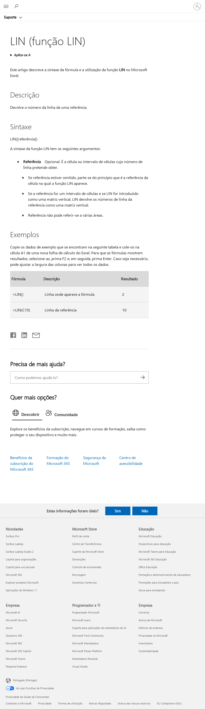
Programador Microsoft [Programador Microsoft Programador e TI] (85, 612)
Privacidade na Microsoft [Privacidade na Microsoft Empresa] (153, 635)
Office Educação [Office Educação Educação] (148, 567)
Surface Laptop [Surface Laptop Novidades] (14, 544)
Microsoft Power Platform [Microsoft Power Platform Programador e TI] (87, 651)
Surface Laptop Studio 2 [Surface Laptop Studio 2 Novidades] (20, 551)
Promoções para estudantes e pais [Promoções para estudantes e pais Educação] (159, 582)
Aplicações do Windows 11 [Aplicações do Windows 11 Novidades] (21, 590)
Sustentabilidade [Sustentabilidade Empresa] (148, 651)
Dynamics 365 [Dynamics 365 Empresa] (14, 635)
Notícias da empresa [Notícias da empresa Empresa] (151, 628)
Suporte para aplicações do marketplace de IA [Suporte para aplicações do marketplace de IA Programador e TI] (99, 628)
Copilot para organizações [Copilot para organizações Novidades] (21, 559)
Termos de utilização (70, 703)
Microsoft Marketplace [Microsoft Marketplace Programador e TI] (85, 643)
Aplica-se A (22, 55)
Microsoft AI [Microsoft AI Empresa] (13, 612)
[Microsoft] (102, 4)
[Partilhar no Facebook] (13, 334)
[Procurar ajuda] (17, 6)
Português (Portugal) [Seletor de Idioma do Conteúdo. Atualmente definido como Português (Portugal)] (25, 680)
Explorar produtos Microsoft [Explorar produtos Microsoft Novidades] (22, 582)
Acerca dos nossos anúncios (134, 703)
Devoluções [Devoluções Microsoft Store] (79, 559)
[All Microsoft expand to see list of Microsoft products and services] (6, 6)
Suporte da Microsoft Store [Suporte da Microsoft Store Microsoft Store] (88, 551)
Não (144, 511)
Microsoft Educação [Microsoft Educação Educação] (150, 536)
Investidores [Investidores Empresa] (146, 643)
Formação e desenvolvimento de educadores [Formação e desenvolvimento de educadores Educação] (165, 575)
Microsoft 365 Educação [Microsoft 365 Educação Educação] (153, 559)
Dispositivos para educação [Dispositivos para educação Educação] (155, 544)
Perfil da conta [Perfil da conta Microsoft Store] (80, 536)
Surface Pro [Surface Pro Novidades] (12, 536)
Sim (118, 511)
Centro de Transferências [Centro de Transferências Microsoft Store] (87, 544)
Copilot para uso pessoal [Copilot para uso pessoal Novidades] (20, 567)
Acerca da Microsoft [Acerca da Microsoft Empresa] (150, 620)
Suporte (10, 17)
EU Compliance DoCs (169, 703)
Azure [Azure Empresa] (9, 628)
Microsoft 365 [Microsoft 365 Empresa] (14, 643)
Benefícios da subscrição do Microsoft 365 (22, 463)
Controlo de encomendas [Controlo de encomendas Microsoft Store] (86, 567)
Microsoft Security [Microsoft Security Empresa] (16, 620)
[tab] (27, 414)
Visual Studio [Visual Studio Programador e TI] (80, 666)
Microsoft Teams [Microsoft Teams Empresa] (15, 659)
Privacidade (44, 703)
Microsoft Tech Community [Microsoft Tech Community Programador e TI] (88, 635)
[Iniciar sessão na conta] (197, 6)
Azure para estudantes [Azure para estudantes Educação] (152, 590)
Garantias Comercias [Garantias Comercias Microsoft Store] (84, 582)
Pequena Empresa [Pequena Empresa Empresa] (16, 666)
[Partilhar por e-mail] (34, 334)
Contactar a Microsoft (18, 703)
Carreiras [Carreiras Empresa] (144, 612)
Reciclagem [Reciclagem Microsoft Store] (79, 575)
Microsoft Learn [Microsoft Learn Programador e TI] (81, 620)
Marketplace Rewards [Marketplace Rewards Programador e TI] (85, 659)
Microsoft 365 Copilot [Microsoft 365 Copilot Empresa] (18, 651)
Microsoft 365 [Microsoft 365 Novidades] (14, 575)
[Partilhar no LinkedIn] (22, 334)
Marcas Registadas (100, 703)
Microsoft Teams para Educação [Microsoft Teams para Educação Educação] (157, 551)
